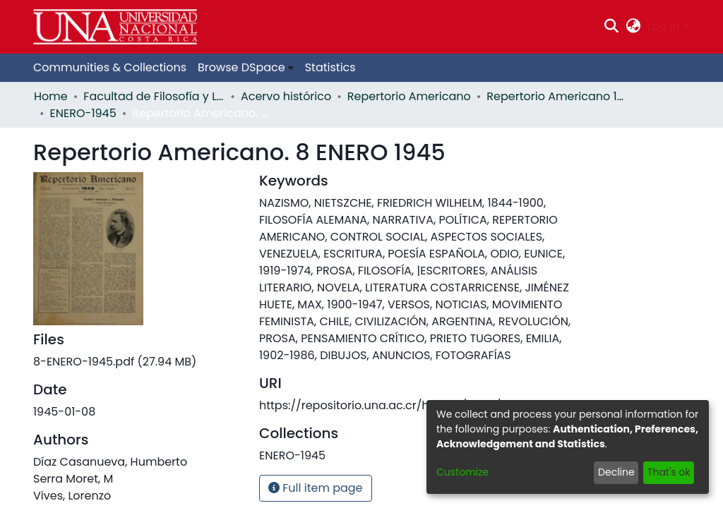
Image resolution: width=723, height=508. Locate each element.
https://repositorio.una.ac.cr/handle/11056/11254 (394, 405)
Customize (462, 472)
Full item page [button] (315, 488)
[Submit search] (612, 26)
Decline (616, 472)
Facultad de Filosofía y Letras (154, 96)
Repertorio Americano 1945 (557, 96)
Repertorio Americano (409, 96)
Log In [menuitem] (663, 26)
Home (51, 96)
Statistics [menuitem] (330, 67)
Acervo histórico (286, 96)
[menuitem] (633, 26)
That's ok (669, 472)
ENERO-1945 (83, 113)
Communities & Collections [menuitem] (109, 67)
